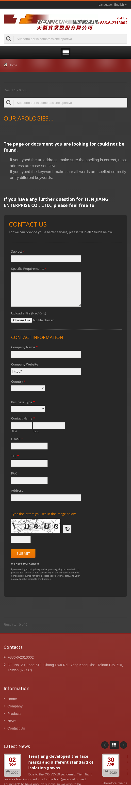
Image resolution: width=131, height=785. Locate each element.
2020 (12, 772)
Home (13, 65)
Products (14, 714)
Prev (105, 745)
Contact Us (16, 728)
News (11, 721)
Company (15, 706)
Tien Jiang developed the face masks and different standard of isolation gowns (61, 762)
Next (123, 745)
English (119, 4)
